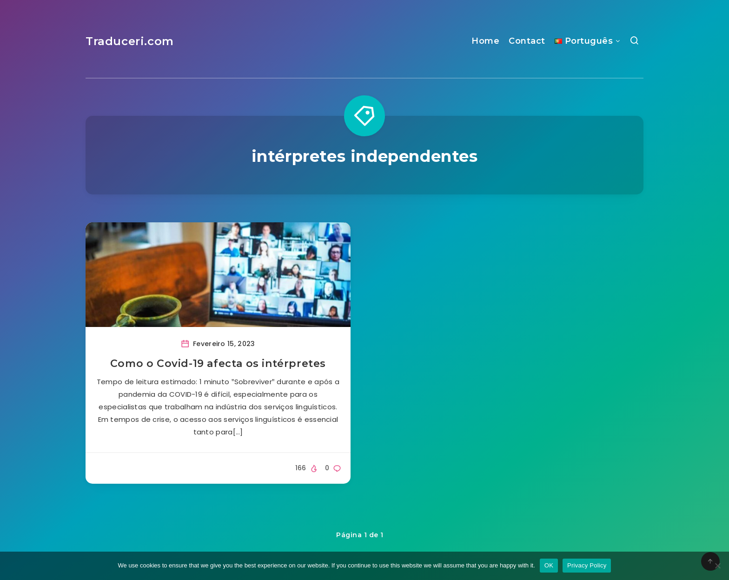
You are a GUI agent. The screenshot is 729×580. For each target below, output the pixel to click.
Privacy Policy (586, 565)
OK (548, 565)
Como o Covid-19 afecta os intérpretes (218, 363)
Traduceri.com (130, 41)
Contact (527, 41)
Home (485, 41)
